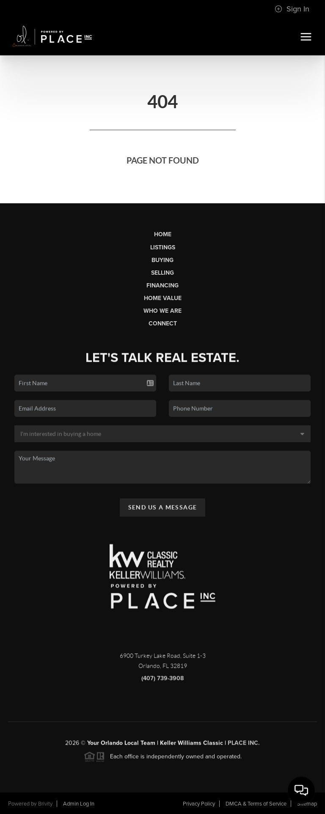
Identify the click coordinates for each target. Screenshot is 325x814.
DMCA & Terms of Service (256, 803)
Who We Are (162, 310)
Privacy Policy (199, 803)
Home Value (163, 298)
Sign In (292, 9)
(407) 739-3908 (162, 681)
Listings (162, 247)
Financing (162, 285)
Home (162, 234)
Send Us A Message (162, 509)
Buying (162, 260)
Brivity (45, 803)
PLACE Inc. (244, 745)
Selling (162, 272)
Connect (163, 323)
